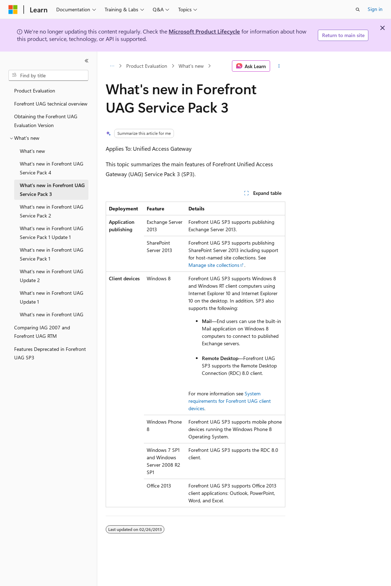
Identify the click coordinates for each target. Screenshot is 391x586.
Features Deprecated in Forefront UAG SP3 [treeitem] (50, 353)
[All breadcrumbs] (112, 66)
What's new (191, 65)
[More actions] (279, 66)
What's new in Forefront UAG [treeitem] (51, 314)
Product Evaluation (146, 65)
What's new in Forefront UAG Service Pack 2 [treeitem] (51, 211)
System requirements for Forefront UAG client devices (229, 401)
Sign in (375, 9)
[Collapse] (86, 60)
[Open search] (358, 9)
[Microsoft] (13, 9)
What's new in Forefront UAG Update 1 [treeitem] (51, 297)
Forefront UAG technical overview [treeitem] (50, 103)
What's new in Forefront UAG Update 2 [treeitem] (51, 275)
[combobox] (48, 75)
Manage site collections (213, 265)
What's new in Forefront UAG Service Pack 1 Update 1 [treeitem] (51, 232)
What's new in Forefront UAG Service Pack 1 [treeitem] (51, 254)
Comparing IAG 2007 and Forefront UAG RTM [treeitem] (42, 332)
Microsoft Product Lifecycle (204, 31)
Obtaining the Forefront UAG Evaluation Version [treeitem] (45, 120)
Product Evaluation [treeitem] (34, 90)
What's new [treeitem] (32, 151)
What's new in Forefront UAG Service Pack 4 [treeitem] (51, 168)
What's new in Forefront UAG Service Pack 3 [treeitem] (52, 189)
